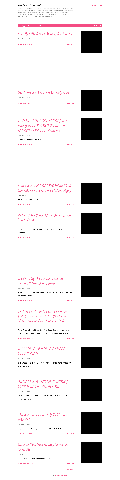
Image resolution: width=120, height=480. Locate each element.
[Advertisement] (46, 71)
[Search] (94, 5)
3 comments (27, 103)
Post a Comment (28, 44)
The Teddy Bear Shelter (31, 5)
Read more (70, 44)
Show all (97, 26)
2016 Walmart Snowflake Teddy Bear (43, 92)
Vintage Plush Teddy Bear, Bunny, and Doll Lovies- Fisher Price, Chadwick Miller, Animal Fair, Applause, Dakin (43, 316)
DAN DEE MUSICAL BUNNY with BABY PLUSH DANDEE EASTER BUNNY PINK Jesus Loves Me (43, 126)
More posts (70, 469)
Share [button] (20, 44)
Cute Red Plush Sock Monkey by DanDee (45, 34)
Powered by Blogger (60, 475)
